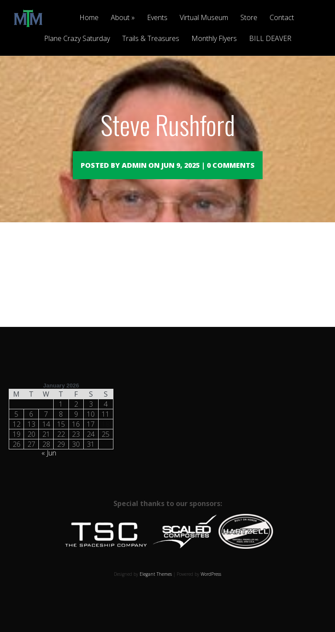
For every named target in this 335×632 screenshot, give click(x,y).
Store (248, 18)
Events (157, 18)
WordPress (211, 587)
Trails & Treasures (150, 39)
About (120, 18)
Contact (282, 18)
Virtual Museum (204, 18)
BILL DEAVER (270, 39)
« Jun (48, 465)
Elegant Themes (156, 587)
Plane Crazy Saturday (77, 39)
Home (89, 18)
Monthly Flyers (214, 39)
